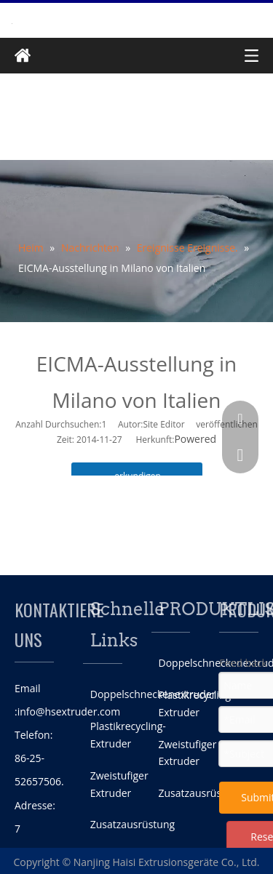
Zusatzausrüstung (132, 824)
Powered (195, 439)
